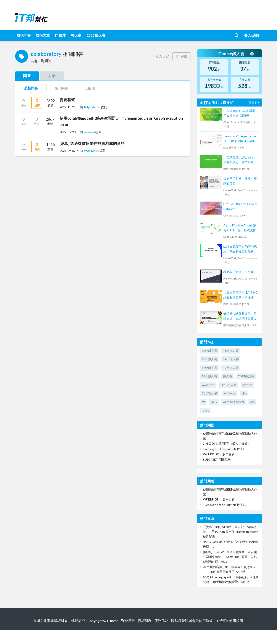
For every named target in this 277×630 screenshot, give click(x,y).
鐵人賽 (227, 376)
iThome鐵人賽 (235, 53)
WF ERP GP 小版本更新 (219, 454)
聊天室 (76, 35)
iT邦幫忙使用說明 (229, 621)
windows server (233, 402)
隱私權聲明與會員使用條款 (192, 621)
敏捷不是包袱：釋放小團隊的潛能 (240, 181)
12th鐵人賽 (231, 368)
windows (230, 393)
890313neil (91, 150)
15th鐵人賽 (209, 350)
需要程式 (67, 99)
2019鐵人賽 (246, 376)
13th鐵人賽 (209, 359)
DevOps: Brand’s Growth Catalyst (240, 206)
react (205, 410)
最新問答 (31, 88)
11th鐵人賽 (209, 376)
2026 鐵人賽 (96, 35)
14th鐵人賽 (231, 359)
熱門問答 (61, 88)
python (247, 385)
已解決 (90, 88)
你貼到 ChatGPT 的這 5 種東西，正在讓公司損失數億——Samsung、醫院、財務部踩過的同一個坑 (230, 557)
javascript (208, 385)
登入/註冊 (251, 35)
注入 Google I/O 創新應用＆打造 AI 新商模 (239, 113)
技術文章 (43, 35)
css (252, 402)
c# (203, 402)
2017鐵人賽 (210, 393)
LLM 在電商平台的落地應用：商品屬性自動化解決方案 (240, 249)
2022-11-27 (68, 107)
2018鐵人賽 (229, 385)
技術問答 (24, 35)
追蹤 (181, 56)
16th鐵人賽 (231, 350)
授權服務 (145, 621)
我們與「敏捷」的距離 (238, 272)
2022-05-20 (68, 132)
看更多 (255, 102)
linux (214, 402)
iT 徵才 (60, 35)
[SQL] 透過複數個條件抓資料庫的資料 (92, 143)
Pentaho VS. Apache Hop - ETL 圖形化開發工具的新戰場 (240, 139)
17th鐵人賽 (209, 368)
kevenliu (89, 132)
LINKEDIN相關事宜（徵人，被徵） (226, 443)
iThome (112, 621)
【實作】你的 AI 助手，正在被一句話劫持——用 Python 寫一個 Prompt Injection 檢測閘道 (230, 531)
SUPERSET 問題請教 (217, 459)
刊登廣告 (128, 621)
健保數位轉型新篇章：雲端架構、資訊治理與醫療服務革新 (240, 316)
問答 (27, 75)
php (244, 393)
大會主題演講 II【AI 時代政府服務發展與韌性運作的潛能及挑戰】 (240, 295)
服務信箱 (161, 621)
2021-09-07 (68, 150)
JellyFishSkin (92, 107)
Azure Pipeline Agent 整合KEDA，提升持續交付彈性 (239, 228)
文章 (52, 75)
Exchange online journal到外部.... (224, 449)
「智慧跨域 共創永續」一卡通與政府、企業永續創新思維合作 (240, 160)
